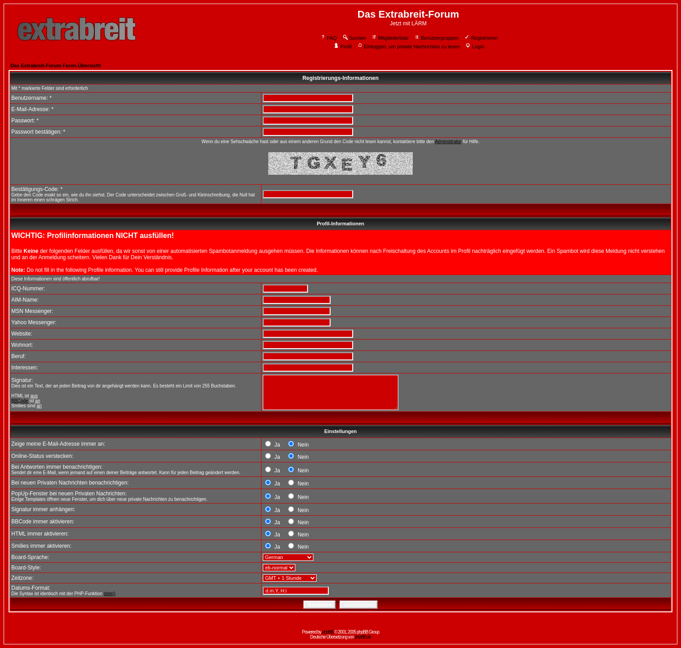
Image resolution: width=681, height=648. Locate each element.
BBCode (19, 400)
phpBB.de (362, 636)
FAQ (328, 38)
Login (474, 46)
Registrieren (481, 38)
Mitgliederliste (389, 38)
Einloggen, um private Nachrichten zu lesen (408, 46)
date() (110, 593)
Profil (343, 46)
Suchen (354, 38)
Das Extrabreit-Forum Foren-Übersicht (55, 65)
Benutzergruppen (436, 38)
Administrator (448, 141)
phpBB (327, 631)
